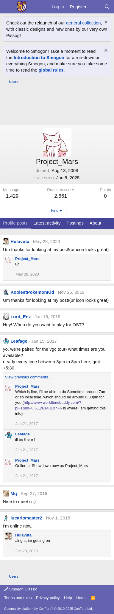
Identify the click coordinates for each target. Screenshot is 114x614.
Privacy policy (48, 598)
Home (81, 598)
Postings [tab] (75, 222)
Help (68, 598)
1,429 (12, 196)
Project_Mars (27, 258)
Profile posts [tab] (15, 222)
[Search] (107, 6)
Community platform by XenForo (48, 608)
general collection (83, 22)
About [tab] (95, 222)
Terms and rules (18, 598)
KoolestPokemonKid (32, 292)
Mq (13, 493)
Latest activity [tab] (47, 222)
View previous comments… (28, 377)
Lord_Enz (20, 316)
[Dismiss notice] (105, 23)
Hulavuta (19, 241)
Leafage (18, 341)
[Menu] (8, 7)
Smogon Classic (20, 589)
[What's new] (95, 6)
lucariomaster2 (26, 517)
